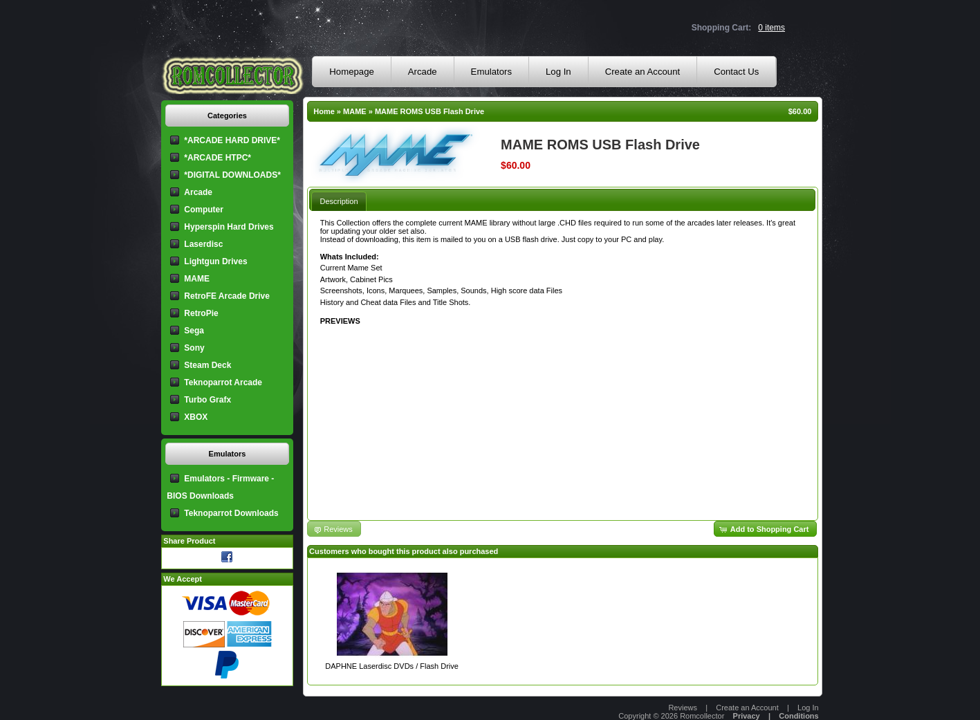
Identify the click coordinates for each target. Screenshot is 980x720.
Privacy (746, 716)
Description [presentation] (339, 201)
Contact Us (736, 71)
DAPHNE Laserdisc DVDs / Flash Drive (392, 666)
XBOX (195, 417)
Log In (558, 71)
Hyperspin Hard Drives (228, 227)
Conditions (798, 716)
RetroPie (201, 313)
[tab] (338, 201)
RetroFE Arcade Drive (227, 296)
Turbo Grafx (207, 400)
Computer (203, 209)
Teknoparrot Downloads (231, 513)
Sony (194, 348)
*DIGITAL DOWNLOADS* (232, 175)
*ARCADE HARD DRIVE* (232, 140)
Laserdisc (203, 244)
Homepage (351, 71)
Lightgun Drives (215, 261)
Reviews (682, 707)
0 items (771, 28)
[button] (765, 529)
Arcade (422, 71)
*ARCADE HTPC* (217, 158)
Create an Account (643, 71)
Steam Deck (207, 365)
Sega (194, 330)
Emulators (491, 71)
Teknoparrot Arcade (223, 382)
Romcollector (702, 716)
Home (324, 111)
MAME (355, 111)
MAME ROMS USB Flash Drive (429, 111)
